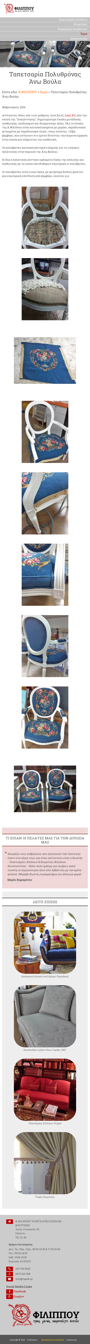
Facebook (16, 1291)
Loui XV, (70, 115)
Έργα (44, 92)
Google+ (15, 1296)
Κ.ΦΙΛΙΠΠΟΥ (27, 92)
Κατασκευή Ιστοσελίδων (53, 1340)
